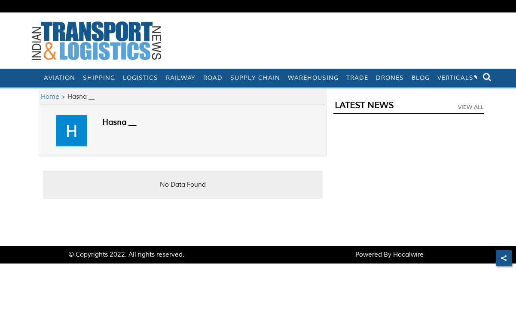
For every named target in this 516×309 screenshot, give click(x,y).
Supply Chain (255, 78)
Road (213, 78)
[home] (36, 78)
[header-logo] (96, 40)
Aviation (59, 78)
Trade (357, 78)
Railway (180, 78)
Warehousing (313, 78)
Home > (54, 97)
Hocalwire (408, 255)
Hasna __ (119, 122)
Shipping (99, 78)
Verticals (459, 78)
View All (471, 107)
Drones (390, 78)
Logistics (140, 78)
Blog (421, 78)
